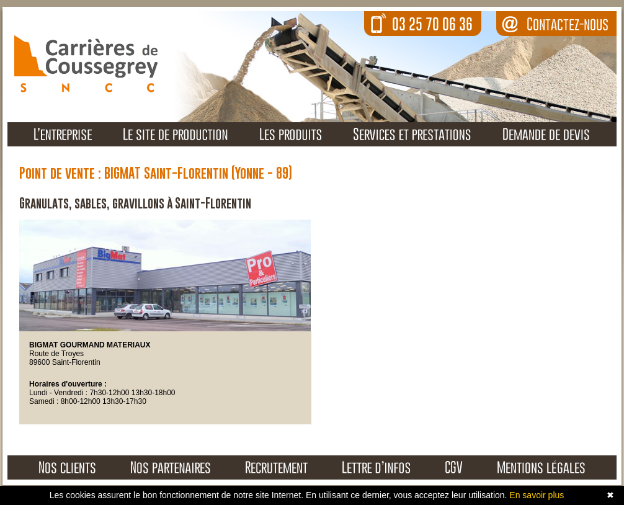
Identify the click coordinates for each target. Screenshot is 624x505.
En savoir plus (536, 495)
